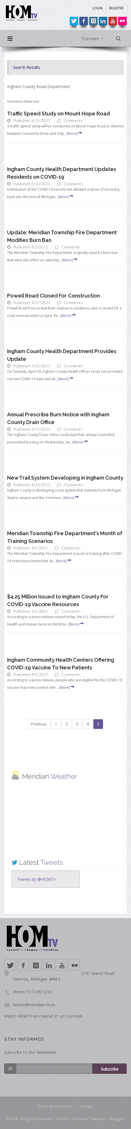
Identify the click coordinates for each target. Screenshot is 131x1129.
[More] (75, 133)
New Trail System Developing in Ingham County (65, 478)
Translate (93, 39)
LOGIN (97, 8)
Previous (39, 724)
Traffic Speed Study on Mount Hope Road (58, 114)
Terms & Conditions (55, 1106)
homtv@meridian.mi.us (34, 1004)
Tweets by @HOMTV (36, 879)
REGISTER (116, 8)
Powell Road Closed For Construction (53, 296)
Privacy (86, 1106)
